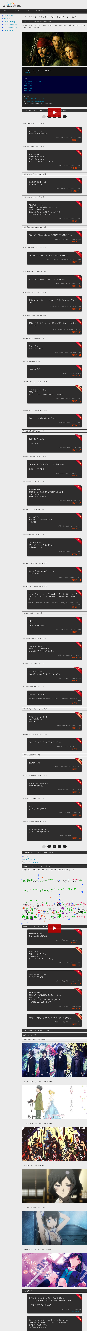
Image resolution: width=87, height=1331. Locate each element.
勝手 (39, 906)
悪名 (74, 908)
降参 (40, 919)
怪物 (61, 908)
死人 (63, 911)
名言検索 (6, 19)
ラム (55, 904)
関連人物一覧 (28, 83)
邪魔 (83, 917)
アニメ (17, 10)
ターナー (35, 901)
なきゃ (45, 880)
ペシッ (29, 904)
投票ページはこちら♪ (31, 72)
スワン (26, 902)
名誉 (52, 905)
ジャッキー (35, 889)
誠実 (55, 917)
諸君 (65, 917)
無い (33, 913)
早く (48, 911)
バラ (58, 902)
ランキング (39, 10)
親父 (46, 918)
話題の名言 (28, 90)
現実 (54, 913)
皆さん (65, 913)
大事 (72, 905)
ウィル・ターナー (30, 856)
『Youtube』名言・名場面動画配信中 (35, 101)
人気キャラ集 (28, 88)
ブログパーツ (8, 16)
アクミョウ (56, 880)
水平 (66, 910)
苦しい (44, 916)
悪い (68, 907)
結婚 (76, 913)
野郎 (25, 919)
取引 (44, 905)
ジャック (47, 890)
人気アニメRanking (10, 25)
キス (41, 881)
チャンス (50, 899)
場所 (64, 904)
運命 (78, 917)
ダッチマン (45, 903)
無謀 (40, 913)
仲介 (80, 904)
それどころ (38, 877)
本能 (54, 911)
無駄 (44, 913)
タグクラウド (28, 85)
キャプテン (48, 880)
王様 (51, 913)
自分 (81, 913)
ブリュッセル (79, 902)
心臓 (49, 909)
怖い (55, 908)
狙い (47, 913)
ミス (51, 904)
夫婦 (82, 906)
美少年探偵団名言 (75, 1311)
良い (38, 917)
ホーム (5, 10)
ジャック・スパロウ (31, 862)
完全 (33, 909)
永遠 (70, 910)
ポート (39, 903)
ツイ (52, 901)
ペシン (34, 904)
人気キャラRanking (10, 27)
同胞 (48, 905)
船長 (33, 917)
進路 (73, 916)
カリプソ (34, 882)
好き (27, 908)
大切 (76, 904)
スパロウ (82, 887)
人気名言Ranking (9, 22)
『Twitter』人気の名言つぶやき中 (34, 99)
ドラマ (28, 10)
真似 (70, 913)
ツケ (54, 901)
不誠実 (70, 904)
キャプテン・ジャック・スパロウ (65, 882)
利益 (33, 906)
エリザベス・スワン (31, 859)
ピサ (71, 903)
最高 (50, 911)
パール (65, 902)
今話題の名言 (8, 30)
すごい (36, 880)
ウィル (64, 880)
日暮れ (44, 911)
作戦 (84, 904)
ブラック (72, 900)
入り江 (27, 905)
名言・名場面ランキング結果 (33, 81)
